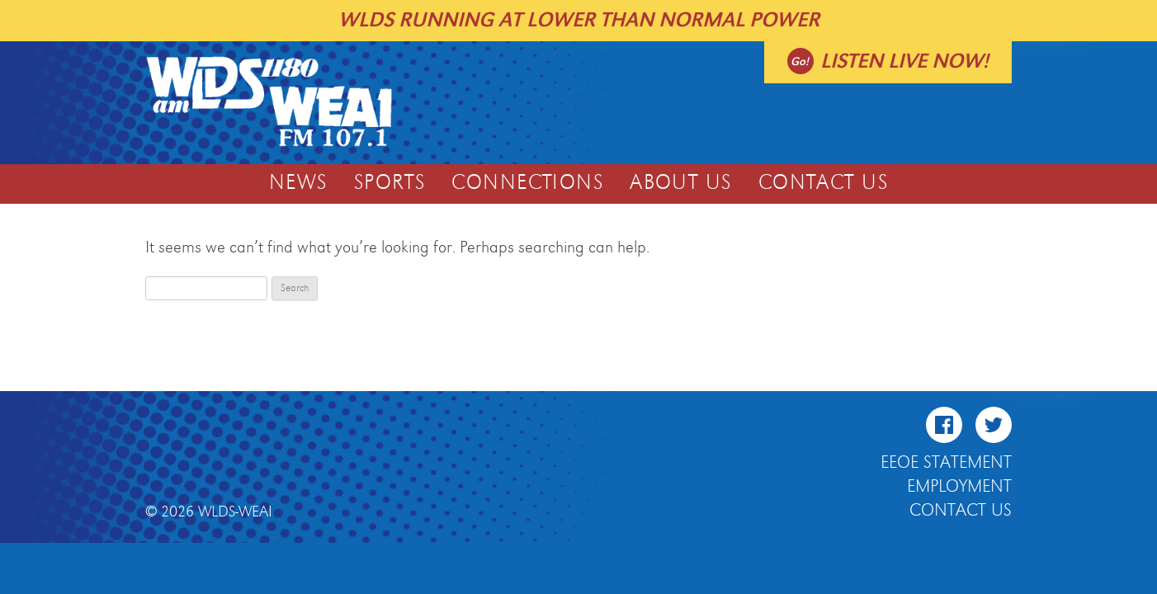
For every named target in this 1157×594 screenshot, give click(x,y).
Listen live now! (904, 61)
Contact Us (823, 183)
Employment (959, 487)
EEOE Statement (946, 463)
